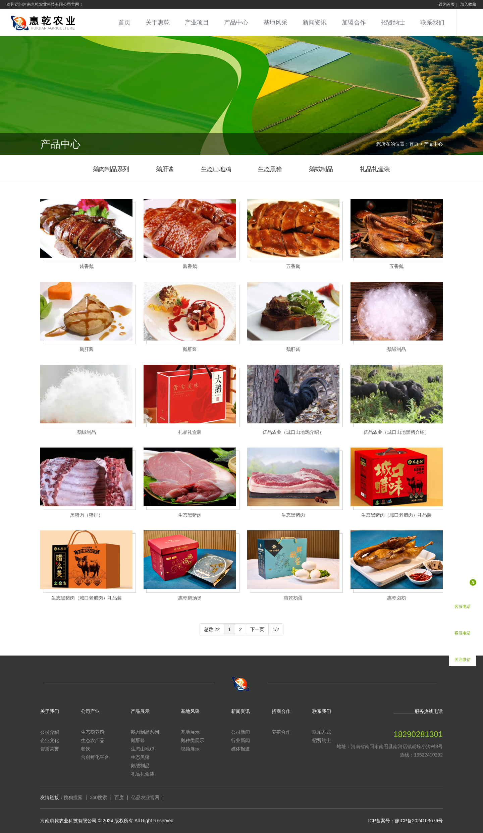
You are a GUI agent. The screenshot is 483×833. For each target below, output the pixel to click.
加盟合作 (354, 22)
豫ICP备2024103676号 (419, 820)
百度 (119, 797)
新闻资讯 (315, 22)
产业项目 (197, 22)
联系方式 (321, 732)
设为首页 (447, 4)
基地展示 (190, 732)
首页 (124, 22)
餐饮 (85, 748)
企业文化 (49, 740)
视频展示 (190, 748)
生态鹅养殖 (92, 732)
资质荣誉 (49, 748)
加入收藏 (468, 4)
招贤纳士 (393, 22)
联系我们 (432, 22)
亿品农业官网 (145, 797)
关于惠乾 (158, 22)
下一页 (257, 629)
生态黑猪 (270, 169)
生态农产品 (92, 740)
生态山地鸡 (216, 169)
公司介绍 (49, 732)
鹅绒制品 (321, 169)
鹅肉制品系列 (111, 169)
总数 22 (212, 629)
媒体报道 (240, 748)
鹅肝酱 (165, 169)
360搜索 (98, 797)
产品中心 (236, 22)
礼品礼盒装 (375, 169)
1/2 (276, 629)
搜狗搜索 (73, 797)
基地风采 (275, 22)
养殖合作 (281, 732)
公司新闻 (240, 732)
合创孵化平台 (95, 757)
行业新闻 (240, 740)
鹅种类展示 (192, 740)
